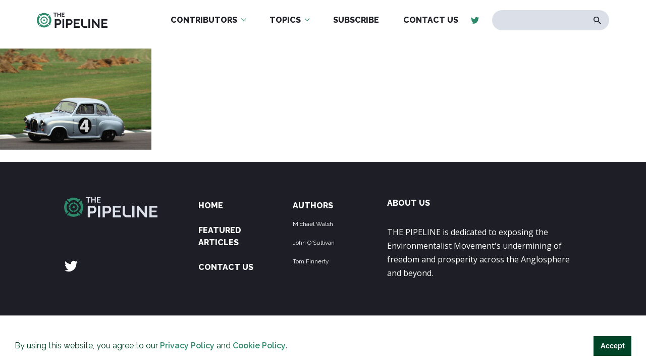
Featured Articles (219, 236)
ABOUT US (408, 203)
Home (210, 205)
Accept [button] (613, 346)
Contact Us (225, 267)
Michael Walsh (313, 224)
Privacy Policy (187, 345)
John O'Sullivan (314, 242)
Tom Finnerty (311, 261)
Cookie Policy (259, 345)
